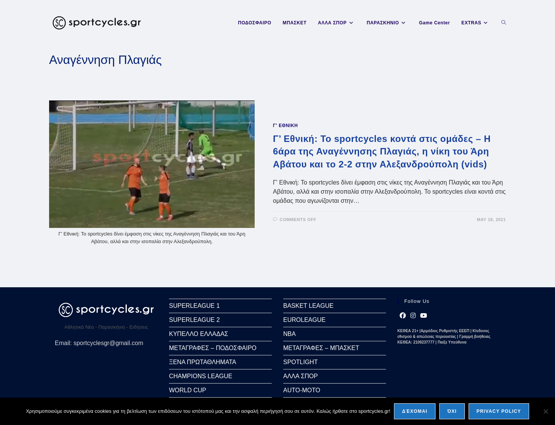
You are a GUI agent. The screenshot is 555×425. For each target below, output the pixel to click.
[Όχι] (545, 411)
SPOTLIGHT (300, 362)
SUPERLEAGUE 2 (194, 320)
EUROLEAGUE (304, 320)
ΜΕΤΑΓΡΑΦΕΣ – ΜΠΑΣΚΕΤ (321, 348)
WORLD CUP (187, 390)
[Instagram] (413, 315)
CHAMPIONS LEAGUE (200, 376)
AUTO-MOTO (301, 390)
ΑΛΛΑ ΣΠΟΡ (300, 376)
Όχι (452, 411)
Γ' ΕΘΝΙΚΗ (285, 125)
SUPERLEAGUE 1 (194, 305)
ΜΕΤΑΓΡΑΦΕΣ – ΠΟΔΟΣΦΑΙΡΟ (213, 348)
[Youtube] (423, 315)
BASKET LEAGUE (308, 305)
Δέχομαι (414, 411)
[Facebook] (403, 315)
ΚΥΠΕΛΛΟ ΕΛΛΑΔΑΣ (198, 334)
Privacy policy (499, 411)
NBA (289, 334)
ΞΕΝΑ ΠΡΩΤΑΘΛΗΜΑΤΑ (202, 362)
